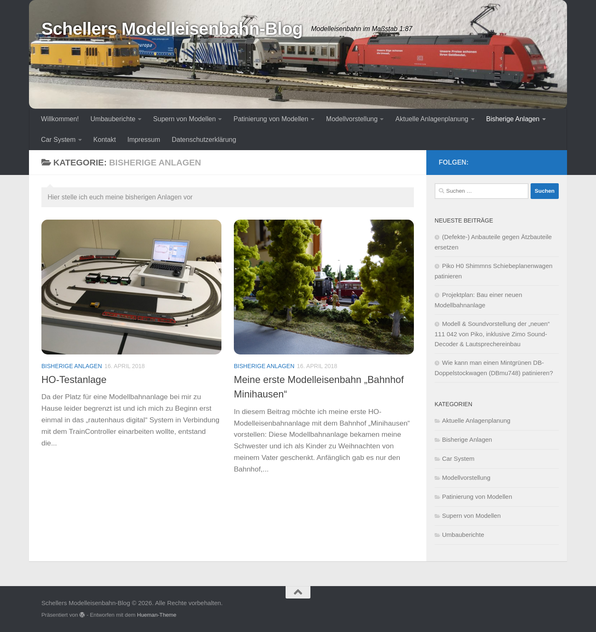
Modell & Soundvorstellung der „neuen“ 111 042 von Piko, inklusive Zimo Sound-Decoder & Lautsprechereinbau (492, 333)
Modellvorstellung (352, 118)
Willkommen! (60, 118)
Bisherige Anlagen (513, 118)
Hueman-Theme (156, 615)
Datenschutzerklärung (204, 139)
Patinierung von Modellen (270, 118)
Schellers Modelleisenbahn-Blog (172, 28)
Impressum (143, 139)
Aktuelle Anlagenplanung (431, 118)
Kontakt (105, 139)
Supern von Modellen (184, 118)
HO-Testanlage (73, 379)
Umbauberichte (113, 118)
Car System (58, 139)
